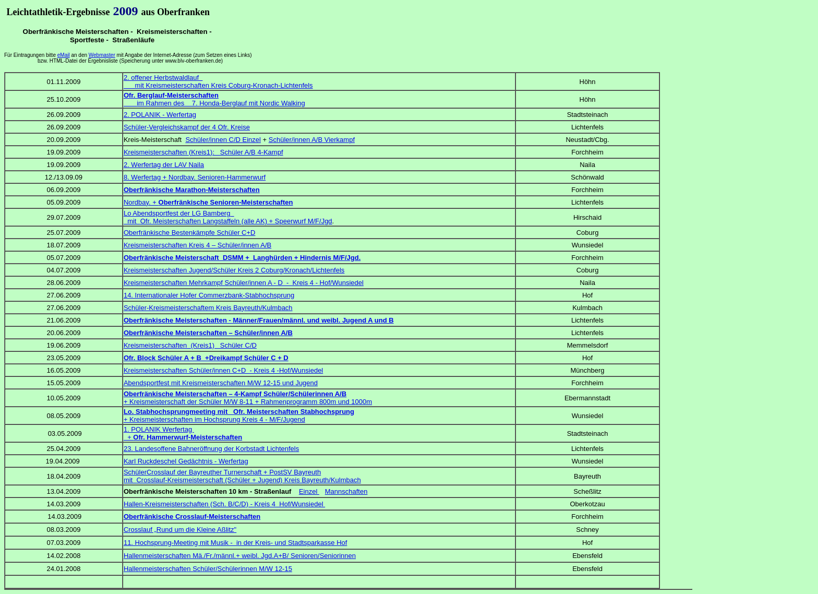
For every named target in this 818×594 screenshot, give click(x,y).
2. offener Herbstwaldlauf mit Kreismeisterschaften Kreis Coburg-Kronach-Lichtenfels (218, 81)
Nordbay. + (208, 202)
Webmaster (102, 55)
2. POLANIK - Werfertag (160, 114)
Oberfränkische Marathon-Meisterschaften (192, 190)
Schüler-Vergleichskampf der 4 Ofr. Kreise (187, 127)
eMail (63, 55)
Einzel (309, 491)
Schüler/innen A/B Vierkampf (312, 140)
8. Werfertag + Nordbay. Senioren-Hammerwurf (195, 177)
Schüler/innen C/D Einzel (223, 140)
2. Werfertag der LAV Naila (164, 165)
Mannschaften (346, 491)
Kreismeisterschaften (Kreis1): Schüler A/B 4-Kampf (203, 152)
